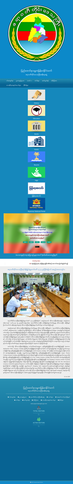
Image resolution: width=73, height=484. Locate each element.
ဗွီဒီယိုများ (26, 85)
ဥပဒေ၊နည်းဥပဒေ (20, 81)
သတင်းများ (50, 397)
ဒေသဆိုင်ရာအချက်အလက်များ (13, 85)
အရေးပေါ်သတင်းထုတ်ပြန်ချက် (63, 397)
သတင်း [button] (29, 81)
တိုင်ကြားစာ (54, 81)
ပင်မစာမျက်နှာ (9, 81)
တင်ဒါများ (37, 81)
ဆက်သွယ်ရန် (45, 81)
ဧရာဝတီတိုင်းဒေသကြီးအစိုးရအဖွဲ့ (37, 397)
